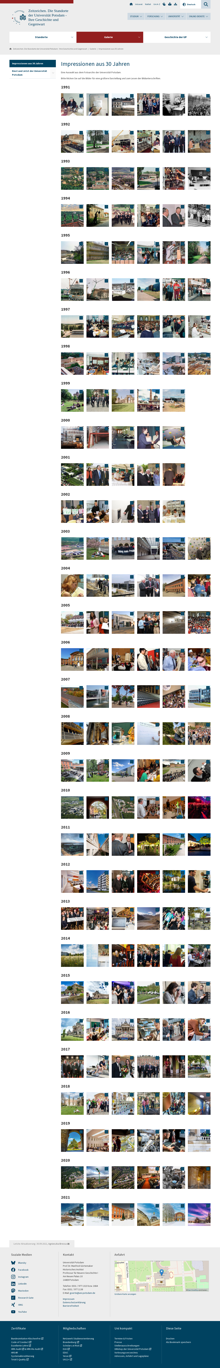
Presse (118, 1342)
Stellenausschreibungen (126, 1345)
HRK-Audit (16, 1349)
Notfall (148, 4)
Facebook (23, 1269)
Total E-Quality (18, 1359)
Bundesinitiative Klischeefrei (26, 1338)
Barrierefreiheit (71, 1305)
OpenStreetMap (193, 1290)
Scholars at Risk (71, 1345)
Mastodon (23, 1290)
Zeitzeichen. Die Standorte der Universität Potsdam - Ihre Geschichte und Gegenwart (50, 48)
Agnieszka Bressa (57, 1243)
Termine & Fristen (123, 1338)
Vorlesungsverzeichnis (126, 1352)
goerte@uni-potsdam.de (82, 1292)
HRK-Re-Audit (33, 1349)
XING (20, 1304)
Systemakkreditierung (22, 1356)
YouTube (22, 1311)
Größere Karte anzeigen (125, 1294)
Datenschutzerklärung (74, 1302)
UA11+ (66, 1359)
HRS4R (14, 1352)
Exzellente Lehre (19, 1345)
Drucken (170, 1338)
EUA (65, 1349)
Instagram (23, 1276)
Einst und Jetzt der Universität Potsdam (29, 72)
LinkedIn (22, 1283)
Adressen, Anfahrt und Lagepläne (131, 1356)
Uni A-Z (156, 4)
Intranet (138, 4)
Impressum (68, 1298)
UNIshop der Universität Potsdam (131, 1349)
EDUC (65, 1352)
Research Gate (26, 1297)
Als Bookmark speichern (178, 1342)
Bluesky (22, 1262)
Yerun (66, 1356)
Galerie (93, 48)
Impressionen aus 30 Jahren (111, 48)
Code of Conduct (20, 1342)
